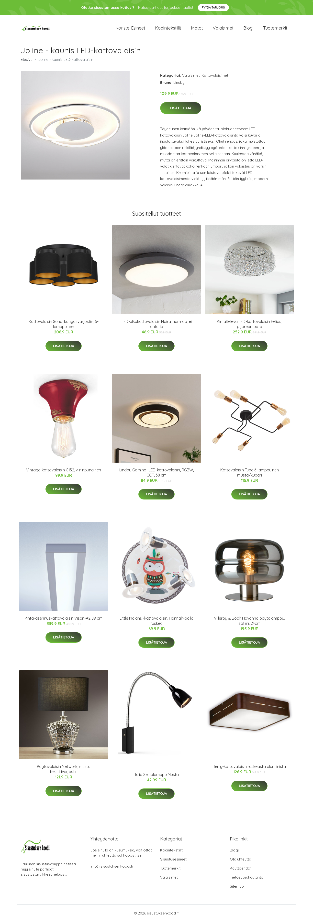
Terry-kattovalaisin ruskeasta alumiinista (249, 769)
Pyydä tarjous (213, 7)
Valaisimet (223, 29)
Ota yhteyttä (240, 861)
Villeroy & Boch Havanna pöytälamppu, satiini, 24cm (249, 623)
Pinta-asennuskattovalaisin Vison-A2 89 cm (63, 620)
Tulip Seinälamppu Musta (156, 777)
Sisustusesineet (173, 861)
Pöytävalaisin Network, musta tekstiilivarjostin (63, 772)
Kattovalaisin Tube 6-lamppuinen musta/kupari (249, 475)
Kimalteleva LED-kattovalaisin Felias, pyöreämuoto (249, 327)
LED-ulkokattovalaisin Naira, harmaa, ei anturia (157, 327)
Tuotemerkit (275, 29)
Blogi (248, 29)
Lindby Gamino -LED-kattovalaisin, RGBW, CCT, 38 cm (156, 475)
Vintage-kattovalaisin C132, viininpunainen (63, 472)
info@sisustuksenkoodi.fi (111, 868)
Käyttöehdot (240, 870)
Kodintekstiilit (168, 29)
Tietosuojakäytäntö (246, 879)
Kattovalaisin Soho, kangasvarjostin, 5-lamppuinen (64, 327)
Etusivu (27, 62)
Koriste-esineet (130, 29)
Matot (197, 29)
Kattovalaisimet (214, 77)
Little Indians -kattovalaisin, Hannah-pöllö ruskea (156, 623)
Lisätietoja (180, 110)
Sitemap (237, 888)
